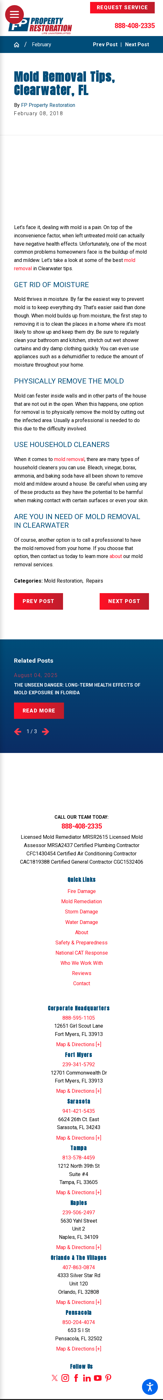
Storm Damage (81, 912)
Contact (81, 983)
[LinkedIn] (87, 1378)
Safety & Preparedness (81, 943)
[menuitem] (81, 891)
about (116, 556)
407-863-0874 (78, 1267)
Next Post (124, 601)
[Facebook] (76, 1378)
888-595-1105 (78, 1018)
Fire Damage (81, 891)
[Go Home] (19, 44)
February (41, 44)
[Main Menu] (14, 14)
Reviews (81, 973)
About (81, 932)
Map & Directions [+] (78, 1044)
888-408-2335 (135, 25)
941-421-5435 (78, 1111)
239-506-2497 (78, 1213)
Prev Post (38, 601)
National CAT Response (81, 953)
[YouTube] (98, 1378)
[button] (150, 1387)
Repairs (94, 581)
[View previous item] (17, 731)
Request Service (122, 7)
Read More (39, 711)
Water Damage (81, 922)
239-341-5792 (78, 1064)
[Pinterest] (108, 1378)
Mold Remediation (81, 901)
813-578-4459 (78, 1158)
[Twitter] (55, 1378)
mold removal (69, 459)
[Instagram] (65, 1378)
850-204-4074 (78, 1322)
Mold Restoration (63, 581)
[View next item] (45, 731)
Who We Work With (81, 963)
